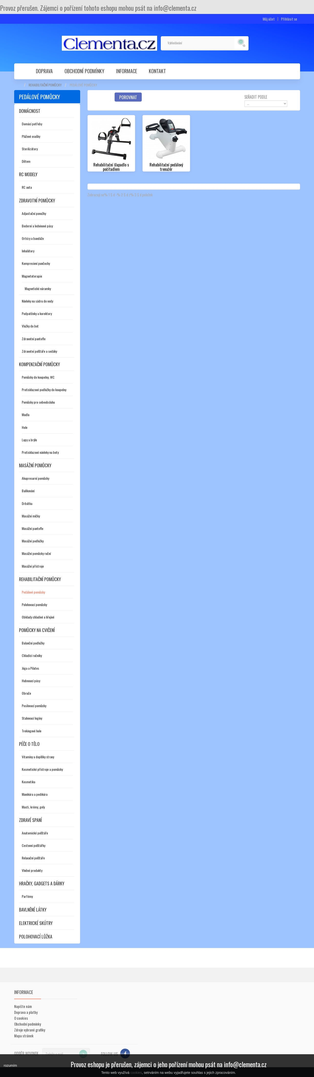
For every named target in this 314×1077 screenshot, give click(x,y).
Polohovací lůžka (35, 936)
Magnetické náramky (38, 288)
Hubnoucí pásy (31, 680)
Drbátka (27, 503)
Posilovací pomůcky (34, 705)
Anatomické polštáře (35, 832)
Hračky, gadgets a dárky (41, 883)
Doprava (44, 71)
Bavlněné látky (32, 909)
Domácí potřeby (32, 123)
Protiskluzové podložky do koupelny (44, 389)
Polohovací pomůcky (34, 604)
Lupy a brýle (29, 439)
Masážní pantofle (32, 528)
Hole (24, 427)
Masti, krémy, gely (33, 806)
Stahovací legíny (32, 718)
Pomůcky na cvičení (37, 630)
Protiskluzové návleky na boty (40, 452)
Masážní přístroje (33, 566)
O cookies (21, 1018)
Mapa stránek (23, 1035)
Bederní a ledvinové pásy (37, 225)
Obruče (26, 693)
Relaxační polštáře (33, 857)
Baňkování (28, 490)
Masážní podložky (32, 540)
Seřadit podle (255, 96)
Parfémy (27, 896)
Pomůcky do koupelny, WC (38, 377)
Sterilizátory (30, 148)
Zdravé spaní (30, 820)
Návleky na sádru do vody (37, 301)
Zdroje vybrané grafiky (29, 1029)
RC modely (28, 174)
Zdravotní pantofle (33, 338)
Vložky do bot (30, 325)
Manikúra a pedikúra (34, 794)
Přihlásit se (289, 19)
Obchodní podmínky (84, 71)
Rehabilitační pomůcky (45, 85)
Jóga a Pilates (30, 668)
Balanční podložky (33, 642)
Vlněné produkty (32, 870)
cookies (136, 1073)
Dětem (26, 161)
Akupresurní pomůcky (35, 478)
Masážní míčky (31, 515)
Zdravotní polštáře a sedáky (39, 351)
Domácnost (29, 111)
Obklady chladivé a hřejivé (38, 617)
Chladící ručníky (32, 655)
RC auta (27, 187)
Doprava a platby (26, 1012)
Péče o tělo (29, 744)
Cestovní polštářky (33, 845)
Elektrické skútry (36, 923)
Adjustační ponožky (34, 213)
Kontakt (157, 71)
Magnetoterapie (32, 276)
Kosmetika (28, 781)
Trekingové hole (31, 730)
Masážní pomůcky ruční (36, 553)
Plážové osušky (31, 136)
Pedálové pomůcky (33, 592)
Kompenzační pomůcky (39, 364)
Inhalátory (28, 250)
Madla (25, 414)
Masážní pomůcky (35, 465)
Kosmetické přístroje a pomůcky (42, 769)
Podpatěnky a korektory (37, 313)
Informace (126, 71)
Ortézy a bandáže (33, 238)
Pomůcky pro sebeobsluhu (38, 402)
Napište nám (23, 1006)
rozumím (10, 1065)
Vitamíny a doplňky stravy (38, 756)
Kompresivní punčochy (36, 263)
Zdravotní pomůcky (37, 200)
